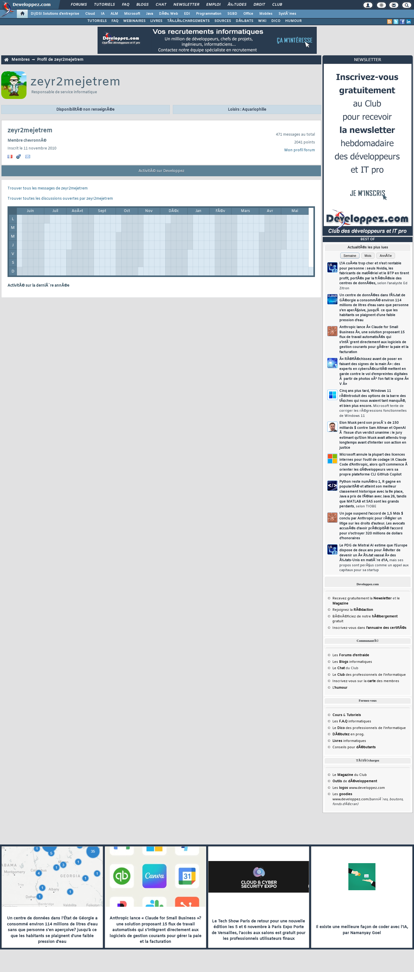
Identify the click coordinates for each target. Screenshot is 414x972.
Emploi (213, 4)
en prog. (348, 734)
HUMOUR (293, 21)
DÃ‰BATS (244, 21)
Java (149, 14)
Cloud (90, 14)
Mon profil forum (299, 150)
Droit (259, 4)
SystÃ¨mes (287, 14)
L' (339, 688)
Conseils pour (354, 747)
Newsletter (186, 4)
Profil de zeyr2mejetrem (60, 59)
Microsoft (132, 14)
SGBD (232, 14)
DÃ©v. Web (168, 14)
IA (102, 14)
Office (248, 14)
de (354, 781)
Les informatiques (352, 662)
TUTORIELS (97, 21)
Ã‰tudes (237, 4)
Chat (161, 4)
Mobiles (265, 14)
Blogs (142, 4)
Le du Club (349, 775)
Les (350, 655)
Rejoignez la (352, 610)
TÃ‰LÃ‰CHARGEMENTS (188, 21)
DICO (275, 21)
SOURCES (222, 21)
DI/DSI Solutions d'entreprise (55, 14)
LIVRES (156, 21)
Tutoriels (104, 4)
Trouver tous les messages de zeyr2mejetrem (48, 188)
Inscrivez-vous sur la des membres (365, 681)
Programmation (208, 14)
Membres (20, 59)
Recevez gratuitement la (362, 598)
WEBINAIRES (134, 21)
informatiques (349, 741)
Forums (78, 4)
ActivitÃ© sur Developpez (161, 171)
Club (277, 4)
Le (338, 668)
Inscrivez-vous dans (369, 628)
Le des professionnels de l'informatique (369, 675)
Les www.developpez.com (358, 788)
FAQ (125, 4)
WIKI (262, 21)
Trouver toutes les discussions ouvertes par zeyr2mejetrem (60, 198)
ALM (114, 14)
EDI (187, 14)
